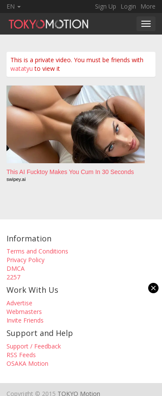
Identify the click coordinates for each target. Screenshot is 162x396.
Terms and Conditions (37, 251)
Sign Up (105, 6)
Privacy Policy (25, 260)
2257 (13, 277)
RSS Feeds (21, 355)
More (148, 6)
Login (128, 6)
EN (13, 6)
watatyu (21, 68)
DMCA (15, 268)
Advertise (19, 303)
